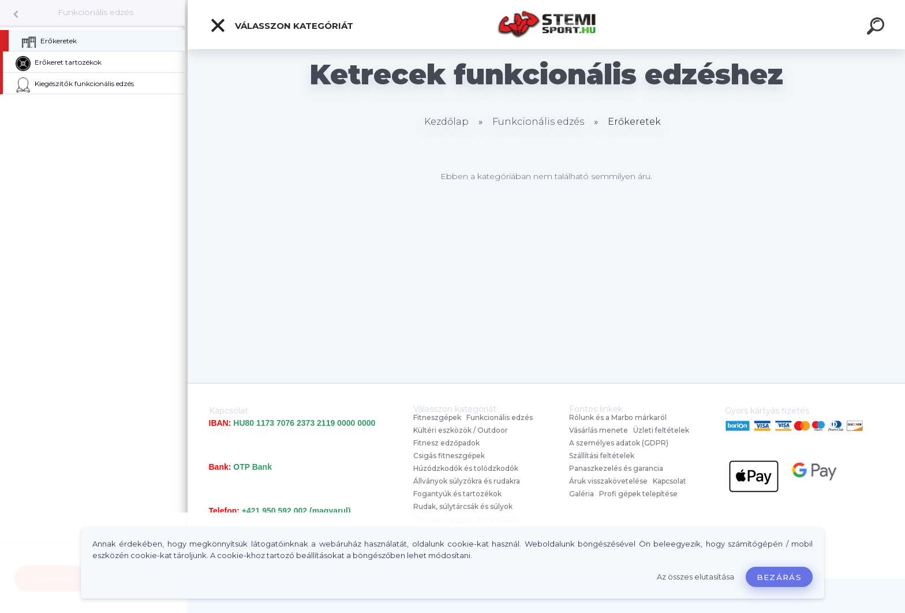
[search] (877, 27)
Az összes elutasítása (695, 577)
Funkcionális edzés (95, 12)
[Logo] (546, 24)
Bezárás (779, 577)
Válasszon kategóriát (281, 25)
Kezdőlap (446, 121)
